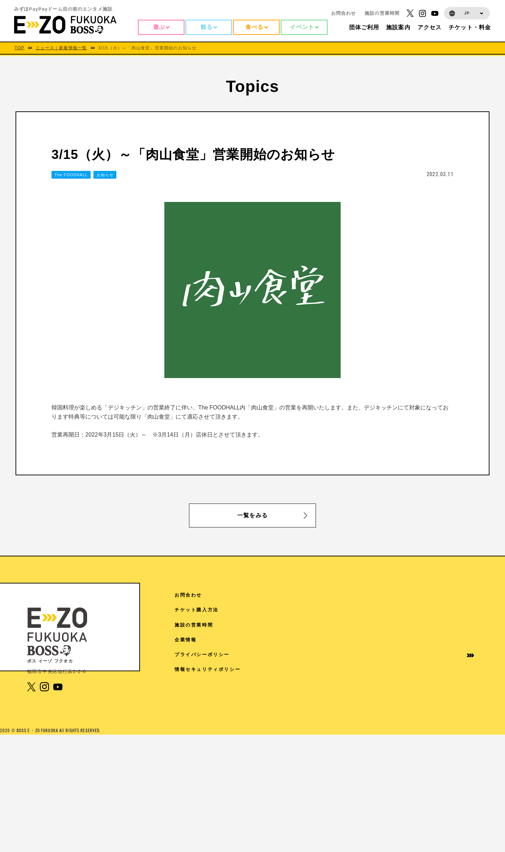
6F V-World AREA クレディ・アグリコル (240, 663)
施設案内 (358, 625)
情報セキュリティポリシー (442, 672)
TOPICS (358, 609)
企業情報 (426, 639)
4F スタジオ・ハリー (212, 762)
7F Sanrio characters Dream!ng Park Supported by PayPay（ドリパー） (258, 629)
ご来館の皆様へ (366, 639)
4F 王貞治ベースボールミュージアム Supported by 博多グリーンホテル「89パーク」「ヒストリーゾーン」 (260, 743)
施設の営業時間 (382, 13)
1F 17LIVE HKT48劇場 (217, 793)
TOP (19, 47)
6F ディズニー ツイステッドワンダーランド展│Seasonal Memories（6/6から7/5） (259, 705)
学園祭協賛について (371, 690)
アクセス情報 (363, 595)
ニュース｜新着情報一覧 (61, 47)
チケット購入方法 (437, 609)
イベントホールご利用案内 (374, 672)
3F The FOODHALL (213, 777)
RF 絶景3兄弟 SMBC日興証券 (224, 610)
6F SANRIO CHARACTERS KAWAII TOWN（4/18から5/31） (260, 683)
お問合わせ (343, 13)
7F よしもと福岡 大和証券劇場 (224, 648)
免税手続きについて (371, 705)
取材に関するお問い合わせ (374, 723)
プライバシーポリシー (442, 654)
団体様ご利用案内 (369, 654)
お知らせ (105, 175)
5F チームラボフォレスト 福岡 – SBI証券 (239, 724)
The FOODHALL (71, 175)
